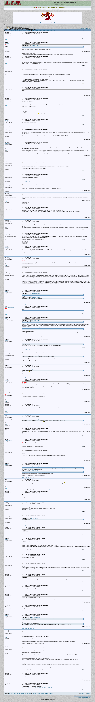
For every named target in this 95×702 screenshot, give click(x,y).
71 (17, 30)
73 (20, 30)
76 (24, 30)
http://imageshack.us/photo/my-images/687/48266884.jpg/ (33, 677)
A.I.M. (7, 25)
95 (50, 30)
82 (32, 30)
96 (51, 30)
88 (40, 30)
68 (13, 30)
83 (33, 30)
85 (36, 30)
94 (48, 30)
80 (29, 30)
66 (11, 30)
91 (44, 30)
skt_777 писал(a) (34, 518)
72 (19, 30)
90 (43, 30)
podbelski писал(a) (35, 45)
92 (46, 30)
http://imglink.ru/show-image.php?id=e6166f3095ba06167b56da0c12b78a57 (37, 687)
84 (35, 30)
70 (16, 30)
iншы (25, 27)
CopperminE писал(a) (35, 293)
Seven (20, 27)
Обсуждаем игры (10, 26)
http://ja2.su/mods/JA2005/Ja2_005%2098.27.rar (47, 489)
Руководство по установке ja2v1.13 (47, 22)
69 (15, 30)
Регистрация (59, 3)
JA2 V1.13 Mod (11, 27)
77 (25, 30)
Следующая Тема (87, 28)
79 (28, 30)
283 (54, 30)
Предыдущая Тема (80, 28)
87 (39, 30)
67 (12, 30)
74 (21, 30)
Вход (55, 3)
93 (47, 30)
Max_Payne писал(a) (35, 617)
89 (41, 30)
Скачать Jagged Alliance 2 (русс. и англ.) (28, 126)
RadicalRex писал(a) (35, 320)
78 (27, 30)
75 (23, 30)
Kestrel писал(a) (34, 470)
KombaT (22, 27)
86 (37, 30)
